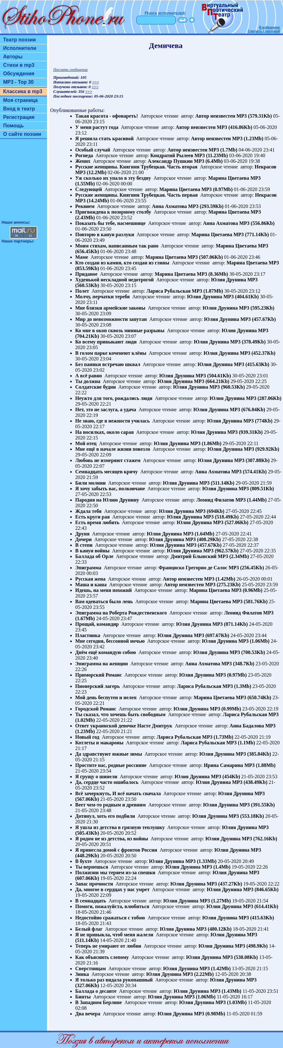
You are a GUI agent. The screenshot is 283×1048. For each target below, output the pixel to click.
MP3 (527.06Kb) (231, 522)
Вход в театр (19, 108)
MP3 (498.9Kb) (251, 946)
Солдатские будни (95, 387)
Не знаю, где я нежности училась (112, 420)
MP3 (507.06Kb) (205, 257)
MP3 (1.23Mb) (248, 138)
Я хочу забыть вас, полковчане (110, 488)
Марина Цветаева (228, 178)
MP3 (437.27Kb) (224, 883)
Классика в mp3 (22, 91)
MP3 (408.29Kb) (203, 539)
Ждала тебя (88, 511)
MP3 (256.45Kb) (246, 567)
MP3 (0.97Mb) (217, 189)
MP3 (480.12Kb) (214, 929)
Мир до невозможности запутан (111, 319)
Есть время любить (97, 522)
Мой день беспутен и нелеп (105, 697)
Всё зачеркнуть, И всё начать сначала (118, 793)
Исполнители (19, 48)
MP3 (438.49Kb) (249, 782)
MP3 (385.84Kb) (253, 754)
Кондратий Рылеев (171, 155)
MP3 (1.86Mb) (206, 443)
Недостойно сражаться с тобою (110, 917)
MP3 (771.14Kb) (251, 234)
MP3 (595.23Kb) (256, 308)
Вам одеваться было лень (104, 601)
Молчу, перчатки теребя (102, 296)
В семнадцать (90, 900)
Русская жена (90, 579)
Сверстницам (90, 968)
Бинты (83, 996)
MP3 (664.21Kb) (211, 381)
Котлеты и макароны (99, 742)
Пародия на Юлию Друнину (107, 500)
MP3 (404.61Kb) (241, 296)
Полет (82, 291)
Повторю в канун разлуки (104, 234)
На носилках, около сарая (104, 432)
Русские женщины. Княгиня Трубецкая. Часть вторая (136, 166)
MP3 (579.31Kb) (254, 116)
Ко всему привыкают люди (106, 341)
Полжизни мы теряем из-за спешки (115, 872)
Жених (83, 161)
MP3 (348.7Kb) (238, 663)
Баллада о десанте (96, 991)
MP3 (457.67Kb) (258, 319)
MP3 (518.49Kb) (221, 516)
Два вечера (87, 1013)
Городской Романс (95, 708)
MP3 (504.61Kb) (213, 375)
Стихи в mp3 (18, 65)
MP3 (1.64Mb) (198, 533)
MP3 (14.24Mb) (92, 200)
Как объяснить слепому (102, 957)
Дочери (83, 539)
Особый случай (92, 149)
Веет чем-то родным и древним (110, 804)
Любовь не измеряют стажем (107, 460)
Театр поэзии (19, 39)
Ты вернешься (91, 867)
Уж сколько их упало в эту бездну (113, 178)
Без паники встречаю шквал (107, 364)
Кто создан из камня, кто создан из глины (122, 262)
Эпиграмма (88, 567)
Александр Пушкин (170, 161)
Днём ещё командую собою (105, 652)
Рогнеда (84, 155)
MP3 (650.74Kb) (253, 697)
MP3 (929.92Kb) (261, 449)
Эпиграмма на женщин (101, 663)
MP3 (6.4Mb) (208, 161)
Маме (81, 257)
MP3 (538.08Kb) (240, 957)
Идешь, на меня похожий (103, 590)
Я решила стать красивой (104, 138)
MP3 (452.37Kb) (257, 353)
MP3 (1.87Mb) (207, 291)
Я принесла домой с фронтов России (116, 850)
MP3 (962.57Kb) (220, 550)
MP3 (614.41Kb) (260, 906)
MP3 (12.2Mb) (91, 172)
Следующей (88, 189)
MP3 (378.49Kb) (248, 341)
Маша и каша (91, 584)
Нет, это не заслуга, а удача (105, 409)
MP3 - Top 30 (18, 82)
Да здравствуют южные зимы (108, 754)
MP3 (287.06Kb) (263, 398)
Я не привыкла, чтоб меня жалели (114, 934)
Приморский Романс (98, 675)
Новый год (87, 737)
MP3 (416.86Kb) (234, 127)
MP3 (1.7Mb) (223, 149)
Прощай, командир (97, 624)
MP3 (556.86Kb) (257, 223)
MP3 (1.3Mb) (237, 686)
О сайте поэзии (22, 134)
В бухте (83, 861)
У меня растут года (96, 127)
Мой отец (86, 443)
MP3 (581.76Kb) (250, 601)
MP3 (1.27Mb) (215, 900)
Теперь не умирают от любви (108, 946)
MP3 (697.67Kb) (211, 635)
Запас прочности (94, 883)
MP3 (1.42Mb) (219, 579)
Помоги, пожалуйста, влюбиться (112, 906)
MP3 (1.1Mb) (240, 742)
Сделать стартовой (264, 31)
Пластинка (87, 635)
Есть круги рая (92, 516)
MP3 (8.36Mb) (212, 274)
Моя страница (20, 100)
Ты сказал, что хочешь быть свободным (120, 714)
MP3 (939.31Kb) (245, 432)
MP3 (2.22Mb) (198, 974)
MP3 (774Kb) (258, 420)
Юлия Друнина (228, 279)
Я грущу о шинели (96, 776)
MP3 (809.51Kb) (256, 488)
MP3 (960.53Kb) (227, 387)
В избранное (269, 27)
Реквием (85, 206)
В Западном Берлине (98, 1002)
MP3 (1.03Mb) (231, 1002)
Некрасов (265, 166)
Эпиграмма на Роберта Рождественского (121, 612)
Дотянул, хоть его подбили (105, 816)
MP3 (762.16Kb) (259, 838)
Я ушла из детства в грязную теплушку (120, 827)
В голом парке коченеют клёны (110, 353)
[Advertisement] (23, 182)
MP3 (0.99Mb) (225, 708)
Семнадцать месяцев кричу (106, 471)
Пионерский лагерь (97, 686)
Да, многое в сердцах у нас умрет (112, 889)
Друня (82, 533)
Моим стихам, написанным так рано (117, 245)
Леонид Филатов (215, 500)
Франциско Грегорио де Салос (193, 567)
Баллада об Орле (94, 556)
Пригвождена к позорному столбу (113, 212)
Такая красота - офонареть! (106, 116)
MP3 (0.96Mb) (247, 590)
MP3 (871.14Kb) (230, 624)
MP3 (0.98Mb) (209, 1013)
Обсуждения (18, 73)
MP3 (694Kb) (209, 511)
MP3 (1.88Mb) (260, 765)
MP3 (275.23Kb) (223, 584)
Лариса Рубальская (168, 291)
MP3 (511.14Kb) (216, 483)
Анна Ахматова (169, 206)
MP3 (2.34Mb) (233, 556)
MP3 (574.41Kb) (249, 471)
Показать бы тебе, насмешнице (110, 223)
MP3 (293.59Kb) (205, 206)
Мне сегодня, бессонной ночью (110, 641)
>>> (95, 82)
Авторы (13, 56)
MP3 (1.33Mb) (201, 861)
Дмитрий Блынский (194, 556)
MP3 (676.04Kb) (247, 409)
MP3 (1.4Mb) (216, 867)
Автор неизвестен (215, 116)
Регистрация (18, 117)
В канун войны (92, 550)
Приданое (86, 274)
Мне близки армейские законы (110, 308)
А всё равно (88, 375)
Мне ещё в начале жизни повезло (112, 449)
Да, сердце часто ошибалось (107, 782)
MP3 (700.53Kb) (247, 652)
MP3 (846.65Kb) (261, 889)
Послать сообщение (70, 69)
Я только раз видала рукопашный (114, 979)
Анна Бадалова (246, 725)
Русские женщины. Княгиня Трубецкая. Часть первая (136, 195)
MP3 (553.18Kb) (246, 816)
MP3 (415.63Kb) (251, 364)
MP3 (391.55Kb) (257, 804)
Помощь (13, 125)
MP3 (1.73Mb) (217, 737)
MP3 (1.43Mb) (225, 991)
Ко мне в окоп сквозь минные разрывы (120, 330)
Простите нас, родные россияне (110, 765)
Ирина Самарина (223, 765)
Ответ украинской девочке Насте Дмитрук (123, 725)
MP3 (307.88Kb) (252, 460)
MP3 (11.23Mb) (211, 155)
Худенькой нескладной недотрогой (114, 279)
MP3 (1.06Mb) (254, 641)
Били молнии (90, 483)
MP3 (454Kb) (225, 776)
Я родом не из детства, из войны (111, 838)
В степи (83, 545)
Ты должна (87, 381)
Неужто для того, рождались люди (113, 398)
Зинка (82, 974)
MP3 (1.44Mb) (251, 500)
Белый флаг (88, 929)
